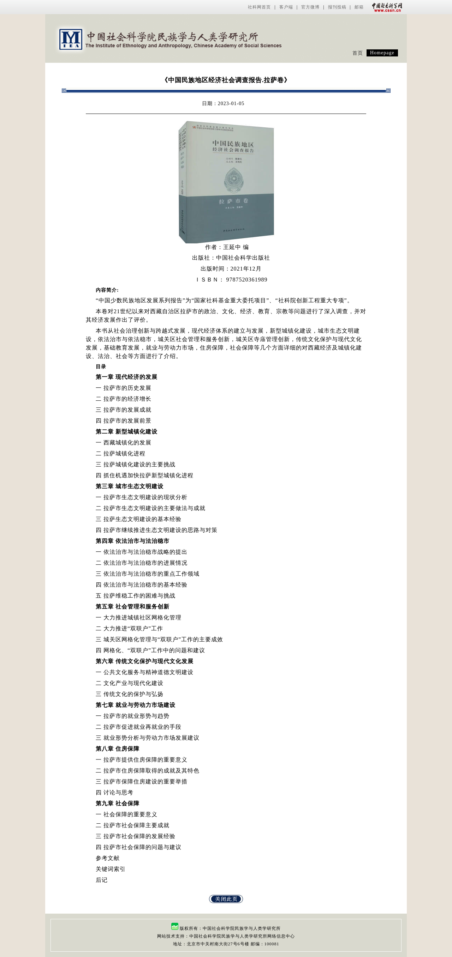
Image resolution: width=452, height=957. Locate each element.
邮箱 (359, 7)
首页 (357, 53)
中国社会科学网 (386, 7)
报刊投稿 (337, 7)
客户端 (286, 7)
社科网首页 (259, 7)
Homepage (382, 52)
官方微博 (310, 7)
